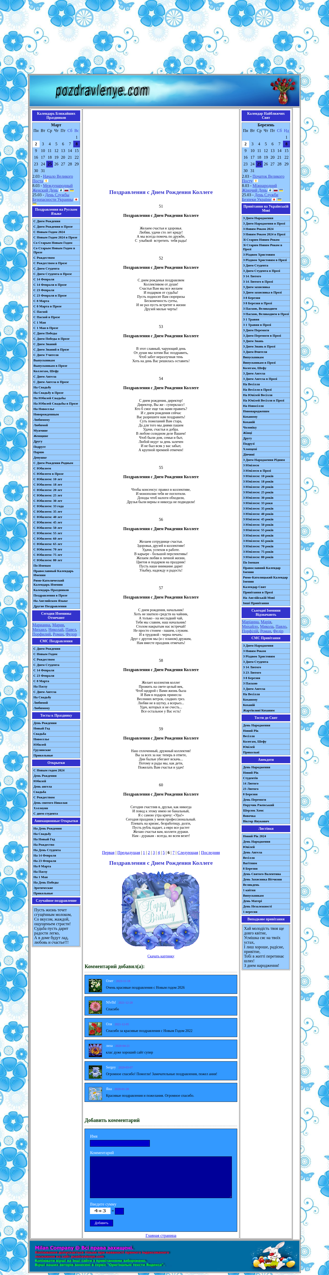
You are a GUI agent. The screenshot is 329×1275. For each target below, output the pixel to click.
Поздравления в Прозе (50, 595)
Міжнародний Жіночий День (259, 187)
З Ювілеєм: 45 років (258, 519)
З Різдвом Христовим (259, 254)
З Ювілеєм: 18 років (258, 481)
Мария (58, 625)
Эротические (43, 888)
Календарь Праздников (51, 590)
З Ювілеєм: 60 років (258, 535)
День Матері (252, 901)
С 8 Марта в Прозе (47, 306)
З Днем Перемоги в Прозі (262, 335)
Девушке (40, 457)
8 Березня (250, 794)
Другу (37, 441)
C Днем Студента (46, 665)
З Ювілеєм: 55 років (258, 530)
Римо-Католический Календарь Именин (48, 582)
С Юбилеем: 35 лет (47, 511)
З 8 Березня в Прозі (257, 303)
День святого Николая (50, 803)
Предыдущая (128, 852)
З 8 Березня (251, 298)
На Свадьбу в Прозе (48, 393)
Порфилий (41, 634)
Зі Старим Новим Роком (261, 240)
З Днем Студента (255, 265)
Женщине (40, 436)
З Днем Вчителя (255, 352)
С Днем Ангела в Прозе (51, 382)
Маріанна (250, 622)
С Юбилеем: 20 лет (47, 490)
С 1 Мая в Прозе (45, 328)
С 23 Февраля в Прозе (50, 295)
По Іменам (251, 562)
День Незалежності (257, 906)
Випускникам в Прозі (259, 362)
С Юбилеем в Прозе (48, 474)
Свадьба (39, 734)
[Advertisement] (164, 38)
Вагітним (250, 863)
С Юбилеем (42, 468)
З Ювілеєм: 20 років (258, 487)
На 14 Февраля (44, 855)
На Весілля (251, 384)
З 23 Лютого (252, 672)
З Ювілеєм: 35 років (258, 508)
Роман (58, 634)
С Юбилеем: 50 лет (47, 528)
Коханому (250, 416)
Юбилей (39, 744)
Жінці (247, 433)
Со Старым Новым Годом (52, 243)
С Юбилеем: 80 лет (47, 560)
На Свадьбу (42, 387)
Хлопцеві (250, 449)
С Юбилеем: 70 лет (47, 549)
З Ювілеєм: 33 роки (257, 503)
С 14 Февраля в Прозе (50, 285)
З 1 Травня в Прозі (257, 325)
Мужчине (40, 430)
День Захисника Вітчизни (262, 879)
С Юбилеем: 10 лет (47, 479)
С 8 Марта (41, 301)
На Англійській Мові (259, 598)
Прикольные (43, 755)
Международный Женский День (52, 187)
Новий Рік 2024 (254, 836)
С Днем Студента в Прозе (52, 274)
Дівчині (248, 454)
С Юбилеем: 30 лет (47, 501)
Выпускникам (44, 360)
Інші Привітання (256, 603)
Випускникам (253, 357)
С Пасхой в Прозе (46, 317)
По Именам (42, 565)
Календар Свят (254, 587)
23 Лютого (251, 789)
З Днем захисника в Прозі (262, 292)
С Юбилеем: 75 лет (47, 555)
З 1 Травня (251, 319)
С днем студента (45, 813)
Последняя (210, 852)
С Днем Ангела (44, 376)
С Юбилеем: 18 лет (47, 484)
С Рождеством (44, 258)
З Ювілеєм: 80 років (258, 557)
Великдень (251, 885)
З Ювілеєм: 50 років (258, 525)
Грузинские (42, 750)
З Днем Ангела (254, 373)
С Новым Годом (45, 654)
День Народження (256, 725)
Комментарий (102, 1153)
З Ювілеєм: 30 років (258, 498)
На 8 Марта (42, 866)
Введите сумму (103, 1204)
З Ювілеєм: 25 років (258, 492)
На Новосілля (253, 406)
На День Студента (47, 850)
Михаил (39, 629)
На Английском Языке (50, 601)
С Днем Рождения (46, 221)
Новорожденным (46, 414)
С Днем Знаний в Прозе (51, 349)
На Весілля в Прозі (257, 389)
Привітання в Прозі (258, 592)
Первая (108, 852)
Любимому (41, 420)
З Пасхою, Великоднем (260, 308)
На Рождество (43, 844)
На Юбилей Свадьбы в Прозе (55, 403)
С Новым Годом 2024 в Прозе (55, 237)
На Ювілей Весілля (257, 395)
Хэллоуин (40, 808)
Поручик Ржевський (258, 805)
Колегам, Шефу (254, 368)
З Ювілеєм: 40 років (258, 514)
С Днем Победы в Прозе (51, 339)
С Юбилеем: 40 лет (47, 517)
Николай (55, 629)
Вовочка (249, 816)
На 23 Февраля (44, 861)
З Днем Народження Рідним (264, 460)
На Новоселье (43, 409)
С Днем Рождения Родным (53, 463)
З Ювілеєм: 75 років (258, 552)
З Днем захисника (256, 287)
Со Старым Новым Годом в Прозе (54, 250)
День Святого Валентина (262, 874)
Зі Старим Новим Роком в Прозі (262, 247)
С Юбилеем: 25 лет (47, 495)
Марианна (41, 625)
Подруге (39, 447)
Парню (38, 452)
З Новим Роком (254, 651)
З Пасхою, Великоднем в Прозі (266, 314)
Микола (266, 626)
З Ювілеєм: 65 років (258, 541)
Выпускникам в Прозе (50, 366)
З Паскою (250, 683)
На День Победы (46, 882)
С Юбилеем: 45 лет (47, 522)
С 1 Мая (39, 322)
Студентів (250, 778)
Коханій (249, 422)
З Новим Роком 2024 (258, 229)
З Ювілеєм (251, 465)
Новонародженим (256, 411)
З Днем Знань (253, 341)
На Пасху (40, 686)
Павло (281, 626)
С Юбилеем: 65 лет (47, 544)
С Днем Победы (45, 333)
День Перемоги (254, 799)
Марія (266, 622)
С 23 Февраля (43, 290)
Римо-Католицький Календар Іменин (265, 579)
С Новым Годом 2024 (49, 232)
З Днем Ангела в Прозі (260, 379)
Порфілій (250, 631)
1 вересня (250, 912)
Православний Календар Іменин (261, 570)
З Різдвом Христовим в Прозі (265, 260)
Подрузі (248, 443)
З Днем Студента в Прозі (261, 271)
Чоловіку (250, 427)
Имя (93, 1136)
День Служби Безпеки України (260, 197)
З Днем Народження (258, 218)
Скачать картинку (161, 956)
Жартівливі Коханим (259, 710)
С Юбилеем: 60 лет (47, 538)
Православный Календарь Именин (53, 573)
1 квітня (249, 890)
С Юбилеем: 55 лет (47, 533)
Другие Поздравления (50, 606)
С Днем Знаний (45, 344)
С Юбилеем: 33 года (48, 506)
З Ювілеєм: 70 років (258, 546)
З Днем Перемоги (256, 330)
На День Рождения (47, 828)
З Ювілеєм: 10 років (258, 476)
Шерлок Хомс (253, 810)
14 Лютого (251, 783)
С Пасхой (40, 312)
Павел (71, 629)
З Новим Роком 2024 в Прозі (264, 234)
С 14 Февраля (43, 279)
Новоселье (41, 739)
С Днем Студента (46, 268)
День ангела (42, 786)
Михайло (250, 626)
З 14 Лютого (252, 276)
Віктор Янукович (256, 821)
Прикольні (251, 752)
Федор (71, 634)
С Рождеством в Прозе (50, 263)
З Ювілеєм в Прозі (257, 470)
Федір (278, 631)
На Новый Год (44, 839)
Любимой (40, 425)
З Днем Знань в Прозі (259, 346)
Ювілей (249, 747)
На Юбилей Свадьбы (49, 398)
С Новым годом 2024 (49, 770)
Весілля (249, 736)
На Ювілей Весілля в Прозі (263, 400)
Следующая (187, 852)
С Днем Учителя (46, 355)
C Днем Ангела (44, 692)
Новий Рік (251, 731)
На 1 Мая (40, 877)
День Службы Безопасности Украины (52, 197)
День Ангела (252, 852)
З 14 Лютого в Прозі (258, 281)
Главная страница (160, 1235)
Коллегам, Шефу (46, 371)
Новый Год (41, 728)
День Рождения (45, 723)
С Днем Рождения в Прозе (53, 226)
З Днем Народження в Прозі (264, 223)
